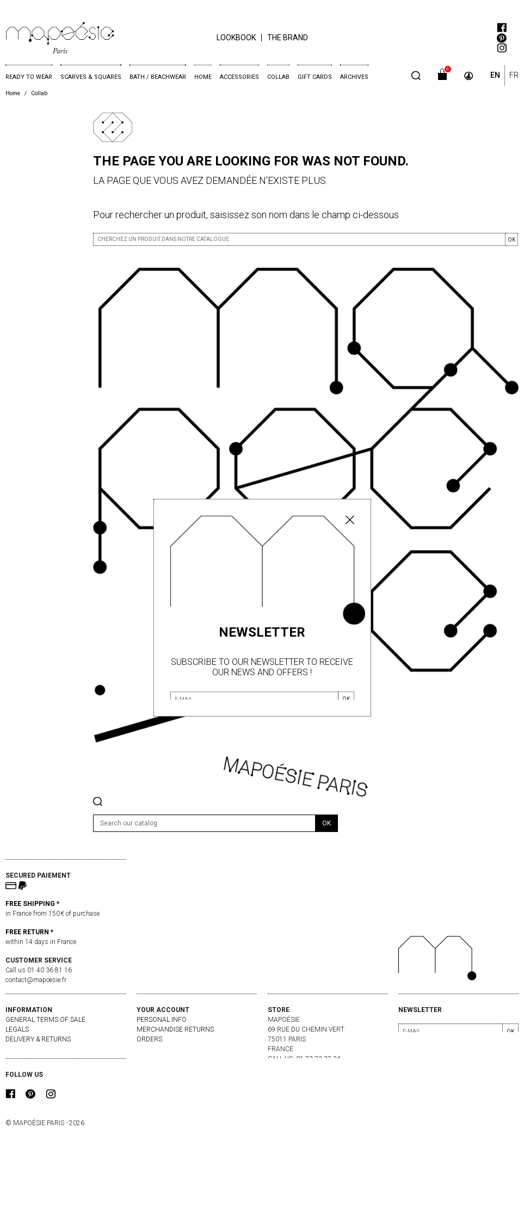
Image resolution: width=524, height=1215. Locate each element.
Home (203, 77)
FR (514, 75)
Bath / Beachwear (158, 77)
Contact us (25, 1049)
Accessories (239, 77)
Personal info (162, 1019)
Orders (149, 1039)
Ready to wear (28, 77)
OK (511, 240)
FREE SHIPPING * (32, 904)
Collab (278, 77)
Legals (17, 1029)
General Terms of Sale (45, 1019)
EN (495, 75)
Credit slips (157, 1049)
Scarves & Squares (90, 77)
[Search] (204, 823)
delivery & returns (38, 1039)
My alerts (154, 1068)
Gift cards (315, 77)
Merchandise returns (175, 1029)
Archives (354, 77)
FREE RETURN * (29, 932)
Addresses (155, 1059)
